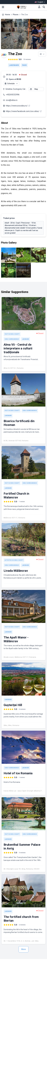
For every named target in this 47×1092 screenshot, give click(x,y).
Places (15, 15)
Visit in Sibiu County (12, 334)
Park (24, 65)
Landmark (14, 65)
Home (7, 15)
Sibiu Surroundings (12, 339)
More (23, 949)
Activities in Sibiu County (14, 560)
